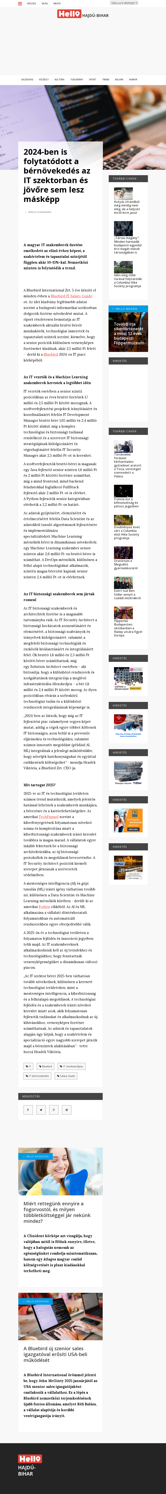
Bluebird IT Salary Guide (71, 296)
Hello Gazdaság (38, 212)
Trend (105, 79)
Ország (31, 3)
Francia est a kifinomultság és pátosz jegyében (126, 502)
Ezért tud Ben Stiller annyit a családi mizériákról (127, 594)
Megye (57, 3)
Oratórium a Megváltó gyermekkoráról (126, 564)
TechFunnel (49, 817)
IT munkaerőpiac (71, 1066)
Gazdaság (27, 79)
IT (28, 1066)
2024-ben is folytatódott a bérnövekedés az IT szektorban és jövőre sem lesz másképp (57, 175)
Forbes (44, 907)
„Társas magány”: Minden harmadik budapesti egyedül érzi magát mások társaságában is (128, 245)
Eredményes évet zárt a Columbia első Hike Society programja (127, 532)
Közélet (44, 79)
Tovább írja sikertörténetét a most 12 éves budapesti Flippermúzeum (129, 333)
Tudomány (76, 79)
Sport (92, 79)
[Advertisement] (83, 46)
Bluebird (51, 354)
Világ (45, 3)
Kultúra (59, 79)
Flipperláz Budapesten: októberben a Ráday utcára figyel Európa (128, 628)
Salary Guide (66, 1076)
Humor (133, 79)
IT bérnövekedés (37, 1076)
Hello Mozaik (124, 309)
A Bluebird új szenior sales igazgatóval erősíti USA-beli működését (55, 1354)
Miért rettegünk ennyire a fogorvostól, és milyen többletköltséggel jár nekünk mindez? (57, 1212)
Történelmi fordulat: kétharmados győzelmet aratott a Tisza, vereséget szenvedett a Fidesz (128, 465)
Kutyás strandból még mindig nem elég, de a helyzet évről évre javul (127, 207)
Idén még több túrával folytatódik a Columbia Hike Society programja (128, 280)
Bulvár (119, 79)
